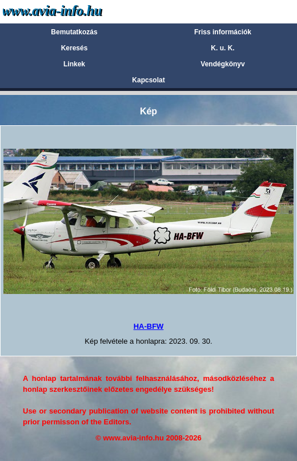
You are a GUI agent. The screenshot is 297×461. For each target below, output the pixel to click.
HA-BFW (149, 326)
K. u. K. (222, 48)
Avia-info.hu (72, 11)
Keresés (74, 48)
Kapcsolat (148, 80)
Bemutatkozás (74, 32)
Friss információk (222, 32)
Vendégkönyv (222, 64)
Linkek (74, 64)
